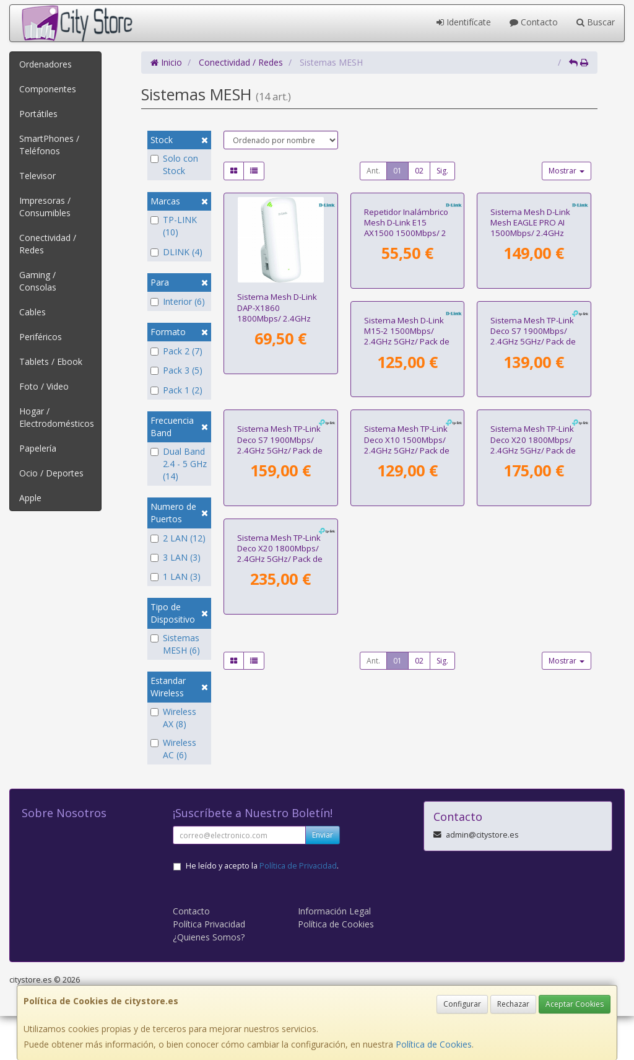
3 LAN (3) (175, 557)
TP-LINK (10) (173, 226)
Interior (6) (177, 301)
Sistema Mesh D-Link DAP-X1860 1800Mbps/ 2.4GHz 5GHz (277, 313)
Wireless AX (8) (173, 718)
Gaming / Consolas (37, 281)
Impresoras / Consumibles (45, 207)
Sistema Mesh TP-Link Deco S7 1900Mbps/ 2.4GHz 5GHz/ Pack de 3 (533, 506)
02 (419, 170)
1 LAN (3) (175, 576)
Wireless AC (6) (173, 749)
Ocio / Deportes (51, 473)
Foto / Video (44, 386)
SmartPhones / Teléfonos (49, 145)
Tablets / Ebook (50, 361)
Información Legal (334, 955)
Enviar (322, 879)
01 (397, 170)
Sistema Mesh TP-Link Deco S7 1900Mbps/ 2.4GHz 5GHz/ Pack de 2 (406, 506)
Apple (30, 498)
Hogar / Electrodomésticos (56, 417)
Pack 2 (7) (176, 351)
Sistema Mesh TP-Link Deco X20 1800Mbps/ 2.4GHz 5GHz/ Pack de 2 (406, 701)
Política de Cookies (434, 1044)
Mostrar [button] (566, 170)
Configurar (462, 1004)
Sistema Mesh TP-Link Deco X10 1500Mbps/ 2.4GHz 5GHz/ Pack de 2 (280, 701)
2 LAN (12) (178, 538)
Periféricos (40, 337)
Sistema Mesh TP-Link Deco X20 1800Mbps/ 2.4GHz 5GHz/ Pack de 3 (533, 701)
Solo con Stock (174, 164)
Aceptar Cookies (574, 1004)
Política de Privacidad (298, 910)
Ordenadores (45, 64)
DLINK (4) (176, 252)
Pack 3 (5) (176, 370)
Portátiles (38, 114)
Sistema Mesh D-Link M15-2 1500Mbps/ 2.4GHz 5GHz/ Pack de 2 (280, 506)
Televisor (37, 176)
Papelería (37, 448)
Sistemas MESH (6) (175, 644)
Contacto (534, 22)
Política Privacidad (209, 968)
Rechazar (513, 1004)
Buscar (595, 22)
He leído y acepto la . (262, 910)
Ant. (373, 170)
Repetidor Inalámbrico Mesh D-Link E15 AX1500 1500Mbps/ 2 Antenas (406, 313)
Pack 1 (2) (176, 390)
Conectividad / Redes (47, 244)
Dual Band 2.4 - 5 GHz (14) (178, 463)
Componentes (47, 89)
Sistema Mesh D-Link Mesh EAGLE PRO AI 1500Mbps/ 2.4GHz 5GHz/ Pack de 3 (530, 313)
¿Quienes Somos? (209, 981)
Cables (32, 312)
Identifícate (463, 22)
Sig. (442, 170)
